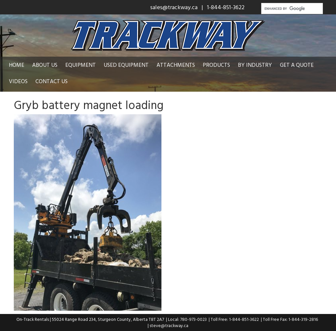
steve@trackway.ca (169, 325)
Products (216, 65)
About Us (44, 65)
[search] (291, 8)
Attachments (176, 65)
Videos (18, 81)
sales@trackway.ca (174, 7)
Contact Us (51, 81)
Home (16, 65)
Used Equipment (126, 65)
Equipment (80, 65)
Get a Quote (297, 65)
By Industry (255, 65)
